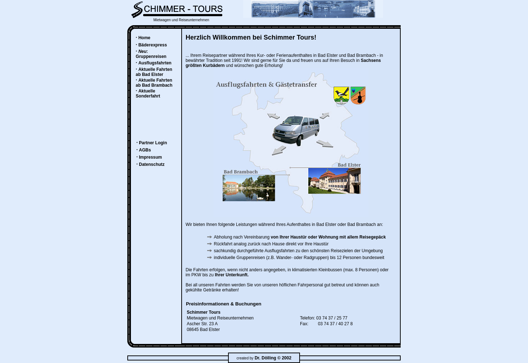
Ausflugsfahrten (155, 62)
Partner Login (153, 142)
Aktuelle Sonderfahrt (148, 94)
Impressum (150, 157)
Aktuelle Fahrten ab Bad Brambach (154, 83)
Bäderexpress (152, 44)
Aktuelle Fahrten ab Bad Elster (154, 72)
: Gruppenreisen (151, 54)
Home (144, 37)
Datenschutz (151, 164)
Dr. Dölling (265, 357)
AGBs (145, 150)
